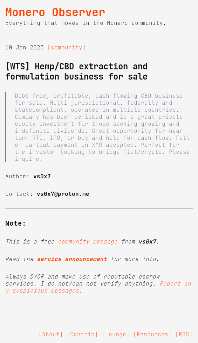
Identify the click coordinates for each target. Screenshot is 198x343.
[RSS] (184, 334)
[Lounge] (116, 334)
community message (87, 241)
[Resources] (152, 334)
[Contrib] (82, 334)
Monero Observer (55, 12)
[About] (51, 334)
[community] (66, 47)
